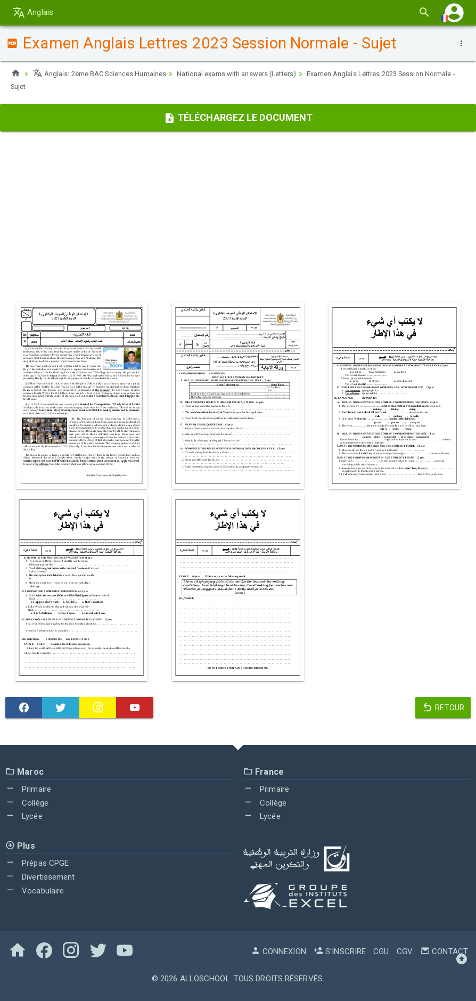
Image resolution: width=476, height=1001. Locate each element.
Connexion (278, 951)
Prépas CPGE (37, 863)
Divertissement (40, 877)
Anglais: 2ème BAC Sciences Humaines (105, 73)
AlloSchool (205, 978)
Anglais (32, 12)
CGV (405, 951)
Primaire (28, 789)
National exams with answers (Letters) (254, 73)
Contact (444, 951)
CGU (381, 951)
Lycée (24, 816)
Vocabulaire (34, 891)
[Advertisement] (238, 216)
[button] (454, 12)
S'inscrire (340, 951)
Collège (26, 803)
